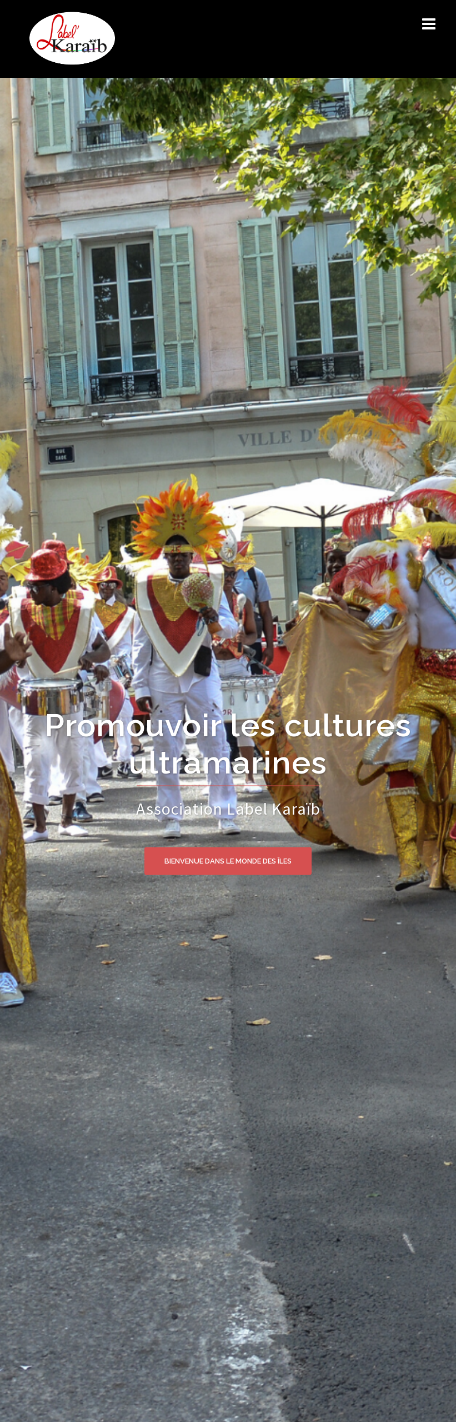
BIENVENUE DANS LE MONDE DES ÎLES (228, 860)
